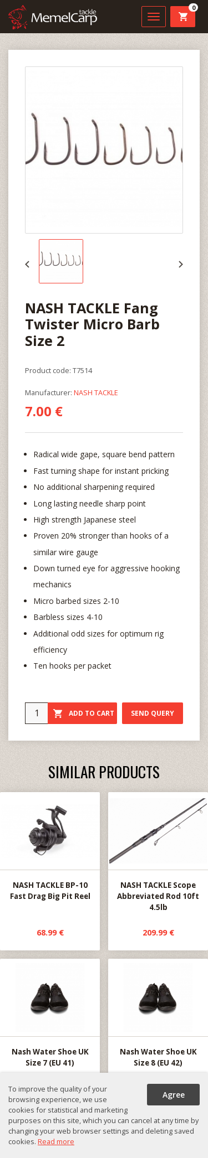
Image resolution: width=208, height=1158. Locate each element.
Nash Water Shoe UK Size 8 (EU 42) (158, 1013)
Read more (56, 1141)
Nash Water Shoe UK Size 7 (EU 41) (50, 1013)
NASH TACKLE (96, 392)
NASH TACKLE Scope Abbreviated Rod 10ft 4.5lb (158, 852)
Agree (174, 1094)
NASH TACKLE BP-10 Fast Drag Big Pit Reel (50, 847)
